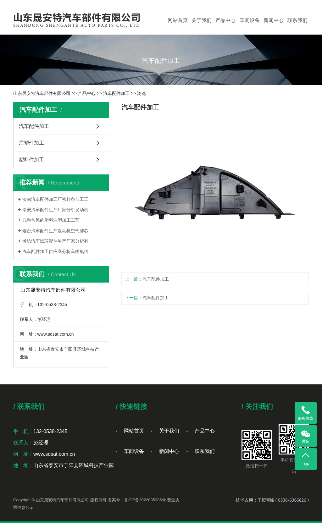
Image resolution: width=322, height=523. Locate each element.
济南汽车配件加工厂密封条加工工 (55, 199)
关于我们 (202, 20)
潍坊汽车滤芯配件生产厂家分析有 (55, 241)
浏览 (141, 93)
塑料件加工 (31, 159)
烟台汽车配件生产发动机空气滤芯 (55, 230)
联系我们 (297, 20)
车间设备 (250, 20)
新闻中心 (274, 20)
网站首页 (178, 20)
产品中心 (225, 20)
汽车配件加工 (116, 93)
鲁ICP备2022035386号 (145, 500)
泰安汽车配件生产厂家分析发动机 (55, 209)
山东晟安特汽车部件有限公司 (41, 93)
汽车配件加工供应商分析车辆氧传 (55, 251)
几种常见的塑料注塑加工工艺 (51, 220)
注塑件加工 (31, 143)
